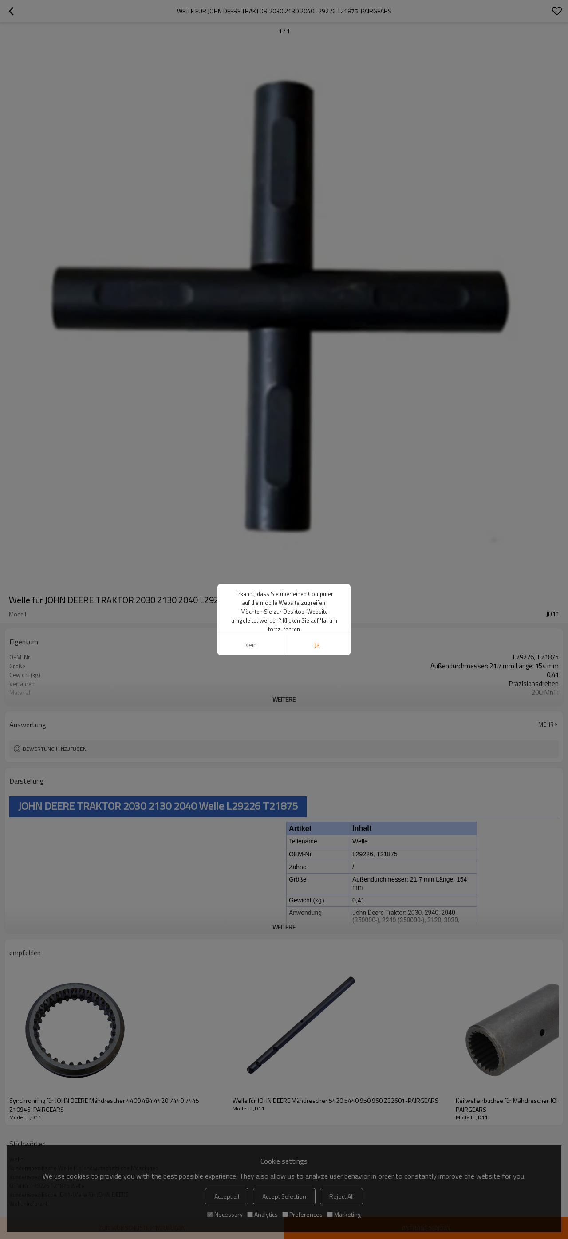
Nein (251, 645)
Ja (317, 645)
